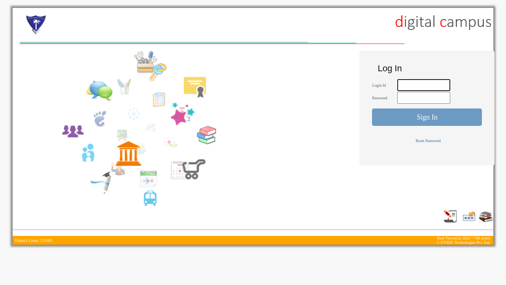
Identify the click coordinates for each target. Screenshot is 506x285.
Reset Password (427, 141)
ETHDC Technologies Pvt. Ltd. (465, 242)
